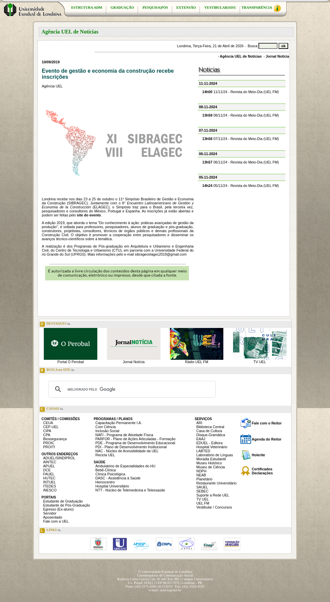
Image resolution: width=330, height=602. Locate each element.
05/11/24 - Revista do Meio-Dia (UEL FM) (240, 186)
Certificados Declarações (262, 471)
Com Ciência (105, 427)
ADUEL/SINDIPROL (59, 458)
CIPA (47, 431)
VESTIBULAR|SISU (220, 7)
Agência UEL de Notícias (240, 56)
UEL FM (202, 503)
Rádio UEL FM (196, 362)
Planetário (204, 479)
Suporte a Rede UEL (212, 495)
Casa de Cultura (209, 431)
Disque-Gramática (210, 435)
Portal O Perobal (71, 362)
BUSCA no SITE (57, 370)
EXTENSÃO (186, 7)
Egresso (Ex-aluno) (58, 509)
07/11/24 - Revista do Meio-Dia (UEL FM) (240, 139)
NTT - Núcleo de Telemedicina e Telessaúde (130, 490)
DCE (47, 470)
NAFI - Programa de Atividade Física (124, 435)
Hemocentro (105, 482)
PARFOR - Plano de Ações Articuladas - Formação (135, 439)
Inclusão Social (107, 431)
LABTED (203, 451)
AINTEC (49, 462)
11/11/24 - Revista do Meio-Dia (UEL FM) (240, 92)
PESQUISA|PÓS (155, 7)
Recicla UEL (105, 455)
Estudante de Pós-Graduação (66, 505)
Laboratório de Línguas (214, 455)
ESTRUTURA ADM (86, 7)
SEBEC (202, 491)
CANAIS (51, 409)
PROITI (49, 447)
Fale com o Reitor (267, 423)
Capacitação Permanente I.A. (118, 423)
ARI (199, 423)
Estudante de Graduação (63, 501)
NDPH (201, 471)
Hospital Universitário (112, 486)
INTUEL (49, 482)
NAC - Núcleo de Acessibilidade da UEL (126, 451)
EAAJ (200, 439)
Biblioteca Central (210, 427)
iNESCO (50, 490)
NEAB (201, 475)
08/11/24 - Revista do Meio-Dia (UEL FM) (240, 115)
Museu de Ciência (210, 467)
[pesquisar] (131, 389)
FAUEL (48, 474)
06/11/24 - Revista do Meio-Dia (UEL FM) (240, 162)
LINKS (50, 530)
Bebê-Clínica (105, 470)
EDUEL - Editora (209, 443)
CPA (46, 435)
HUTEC (49, 478)
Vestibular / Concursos (214, 507)
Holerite (258, 455)
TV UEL (259, 362)
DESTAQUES (55, 324)
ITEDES (49, 486)
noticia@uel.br (170, 590)
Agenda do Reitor (267, 439)
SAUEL (202, 487)
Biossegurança (55, 439)
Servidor (50, 513)
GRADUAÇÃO (122, 7)
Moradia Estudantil (211, 459)
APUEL (49, 466)
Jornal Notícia (277, 56)
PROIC (48, 443)
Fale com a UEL (56, 521)
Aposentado (52, 517)
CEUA (48, 423)
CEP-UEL (51, 427)
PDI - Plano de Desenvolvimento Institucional (131, 447)
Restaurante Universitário (216, 483)
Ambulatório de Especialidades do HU (125, 466)
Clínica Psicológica (110, 474)
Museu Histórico (209, 463)
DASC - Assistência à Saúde (117, 478)
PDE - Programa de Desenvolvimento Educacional (135, 443)
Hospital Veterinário (211, 447)
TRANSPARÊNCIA (261, 8)
